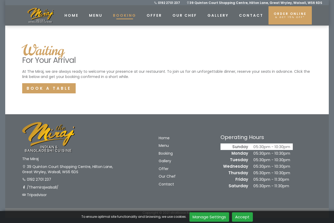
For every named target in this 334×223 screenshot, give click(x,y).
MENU (96, 15)
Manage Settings (209, 217)
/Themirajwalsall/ (40, 187)
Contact (166, 184)
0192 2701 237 (167, 3)
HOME (71, 15)
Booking (166, 153)
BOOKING (124, 15)
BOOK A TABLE (49, 88)
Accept (242, 217)
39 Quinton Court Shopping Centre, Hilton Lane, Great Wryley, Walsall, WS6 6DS (254, 3)
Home (164, 138)
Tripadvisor (34, 194)
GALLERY (218, 15)
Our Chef (184, 15)
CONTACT (251, 15)
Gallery (165, 161)
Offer (154, 15)
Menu (164, 145)
